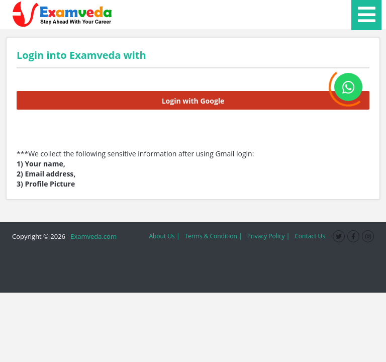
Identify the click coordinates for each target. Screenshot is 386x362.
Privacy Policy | (268, 236)
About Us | (164, 236)
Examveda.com (92, 236)
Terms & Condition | (213, 236)
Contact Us (310, 236)
